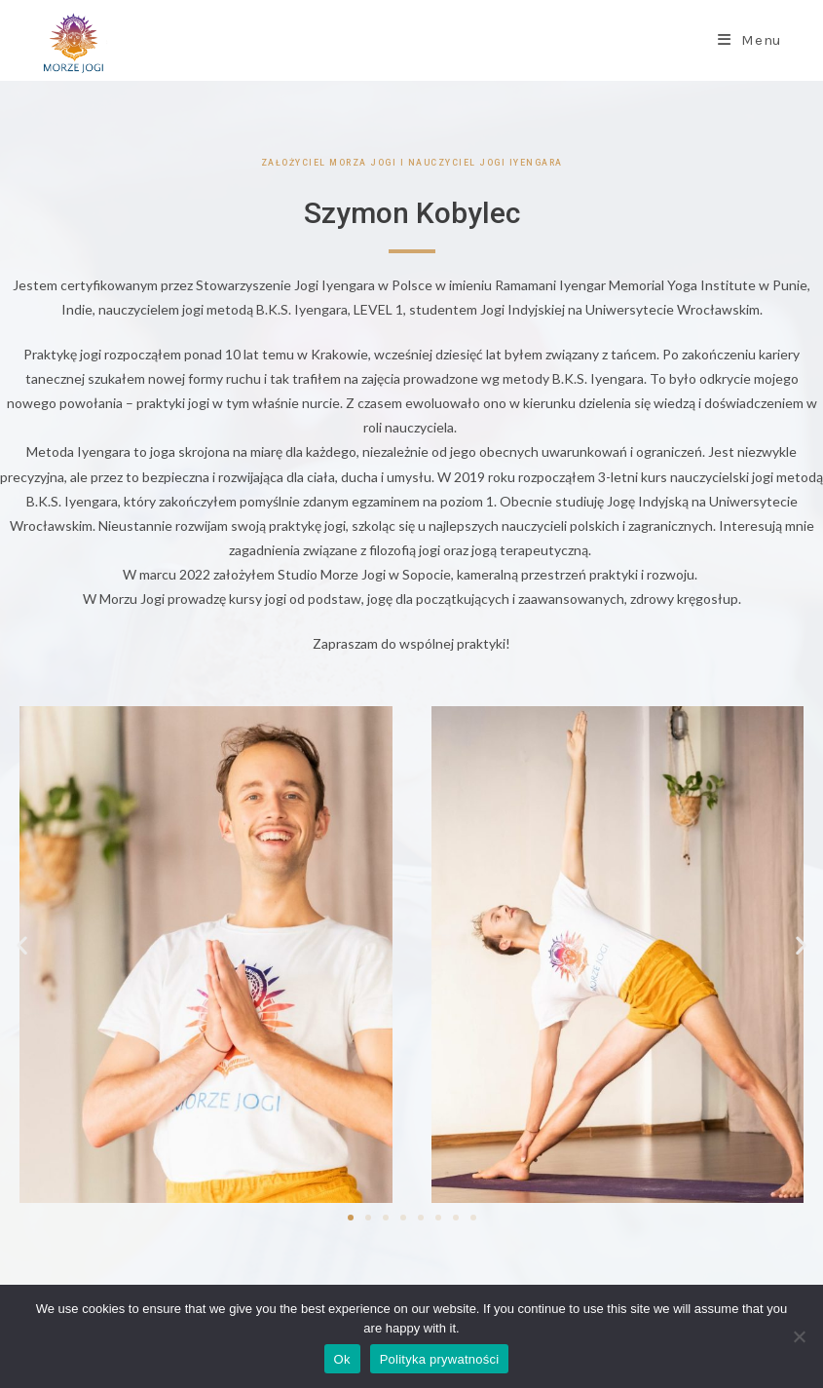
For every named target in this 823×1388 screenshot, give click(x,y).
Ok (342, 1359)
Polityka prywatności (440, 1359)
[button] (22, 944)
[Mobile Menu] (750, 40)
